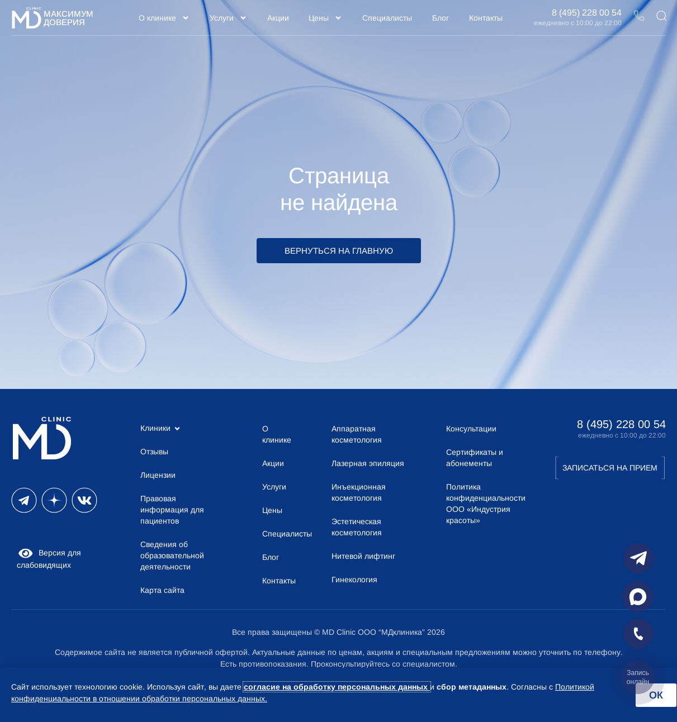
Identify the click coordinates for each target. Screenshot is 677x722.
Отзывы (154, 451)
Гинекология (354, 579)
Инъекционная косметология (359, 492)
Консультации (471, 428)
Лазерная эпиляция (368, 463)
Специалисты (387, 17)
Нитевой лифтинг (363, 556)
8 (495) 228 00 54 (587, 12)
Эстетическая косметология (357, 527)
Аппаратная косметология (357, 434)
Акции (278, 17)
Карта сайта (162, 590)
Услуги (228, 17)
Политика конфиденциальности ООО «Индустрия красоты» (484, 503)
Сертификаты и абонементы (474, 458)
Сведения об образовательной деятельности (172, 555)
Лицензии (158, 475)
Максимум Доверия (68, 18)
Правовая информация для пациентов (172, 509)
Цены (325, 17)
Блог (440, 17)
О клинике (164, 17)
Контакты (486, 17)
